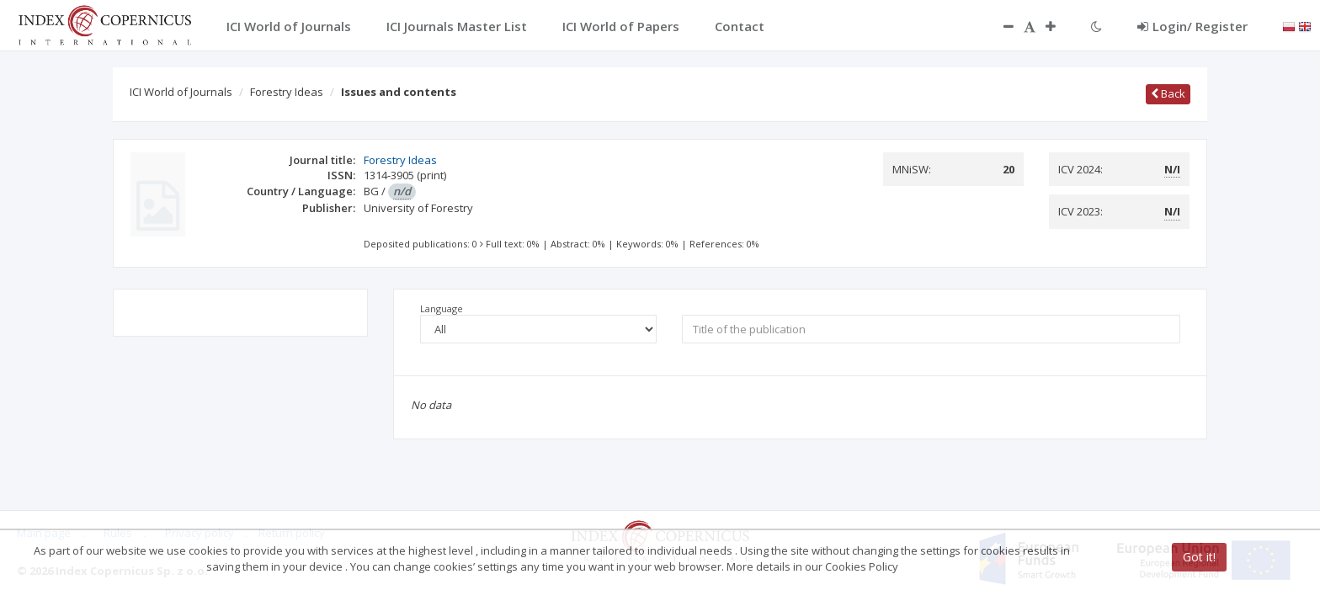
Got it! (1199, 557)
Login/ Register (1192, 26)
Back (1168, 93)
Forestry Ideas (286, 91)
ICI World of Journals (181, 91)
